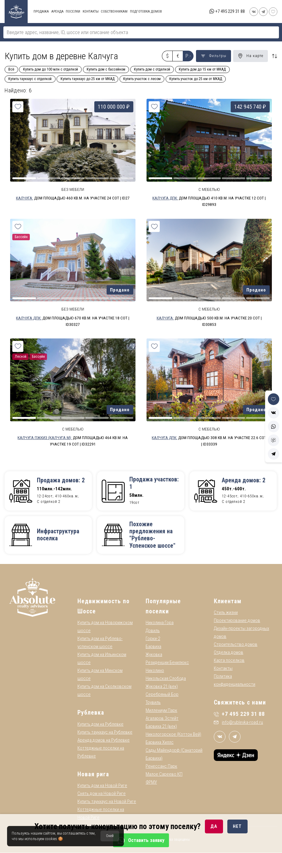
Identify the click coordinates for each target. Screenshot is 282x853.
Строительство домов (235, 644)
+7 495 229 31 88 (230, 11)
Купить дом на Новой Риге (102, 786)
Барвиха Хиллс (160, 742)
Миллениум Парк (161, 710)
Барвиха (153, 647)
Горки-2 (153, 639)
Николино (155, 671)
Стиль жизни (226, 613)
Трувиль (153, 702)
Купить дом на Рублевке (100, 724)
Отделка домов (228, 652)
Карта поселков (229, 660)
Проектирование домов (237, 620)
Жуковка (154, 655)
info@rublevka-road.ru (238, 722)
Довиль (153, 631)
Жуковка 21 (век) (162, 686)
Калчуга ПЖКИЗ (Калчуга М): (45, 437)
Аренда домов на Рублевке (103, 740)
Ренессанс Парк (161, 766)
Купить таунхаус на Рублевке (104, 732)
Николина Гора (160, 623)
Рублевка (90, 712)
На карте (250, 56)
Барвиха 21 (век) (161, 726)
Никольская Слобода (166, 678)
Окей (110, 836)
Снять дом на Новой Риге (101, 794)
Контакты (223, 668)
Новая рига (93, 774)
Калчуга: (24, 197)
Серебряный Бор (162, 694)
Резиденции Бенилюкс (167, 663)
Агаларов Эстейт (162, 718)
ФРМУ (151, 782)
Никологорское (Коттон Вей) (173, 734)
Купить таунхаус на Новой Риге (106, 802)
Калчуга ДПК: (165, 197)
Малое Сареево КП (164, 774)
